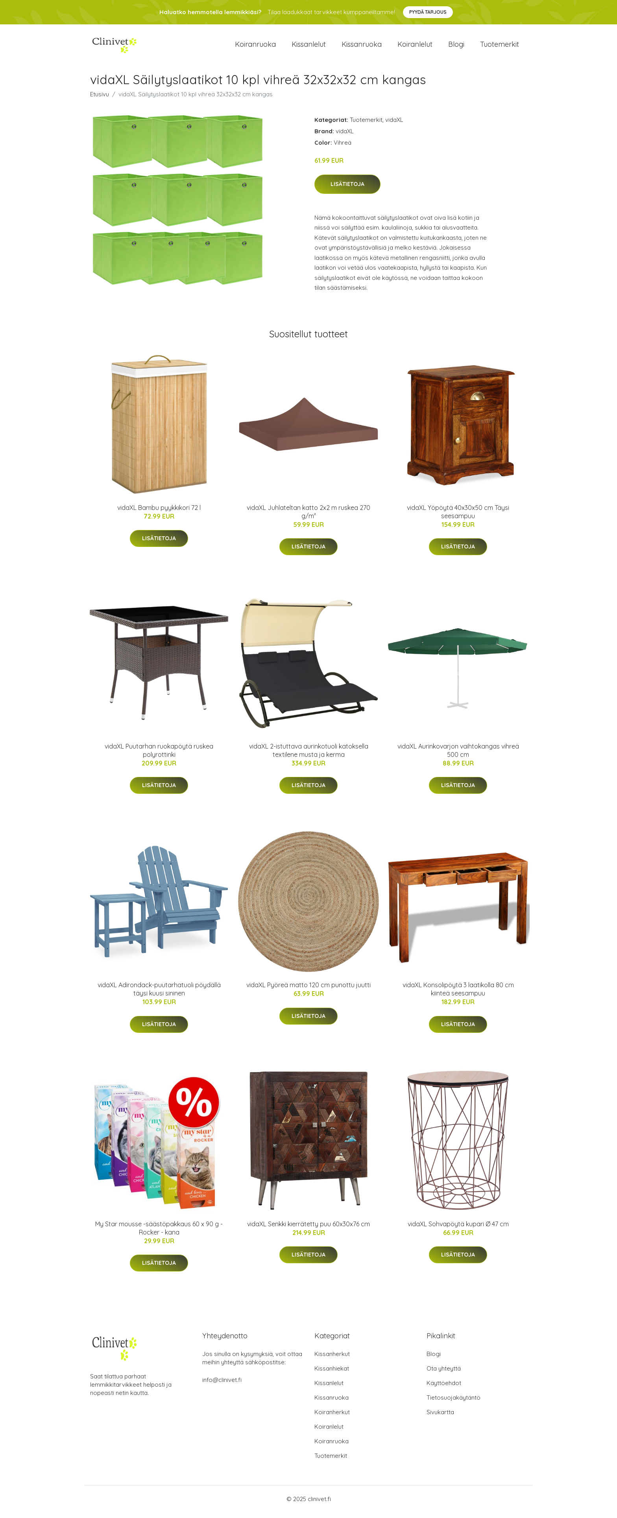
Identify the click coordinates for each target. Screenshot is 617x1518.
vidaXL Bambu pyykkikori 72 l (159, 513)
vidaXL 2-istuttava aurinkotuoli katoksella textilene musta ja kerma (308, 756)
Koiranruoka (255, 47)
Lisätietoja (347, 189)
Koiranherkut (332, 1417)
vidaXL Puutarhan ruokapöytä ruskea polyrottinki (159, 756)
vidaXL (394, 125)
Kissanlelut (309, 47)
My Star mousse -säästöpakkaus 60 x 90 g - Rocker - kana (159, 1233)
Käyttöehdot (444, 1388)
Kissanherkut (332, 1359)
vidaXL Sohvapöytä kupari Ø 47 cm (458, 1229)
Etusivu (99, 99)
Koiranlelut (414, 47)
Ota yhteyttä (444, 1374)
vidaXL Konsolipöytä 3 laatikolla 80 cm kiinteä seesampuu (458, 994)
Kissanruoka (362, 47)
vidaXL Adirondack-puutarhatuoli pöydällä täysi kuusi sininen (159, 994)
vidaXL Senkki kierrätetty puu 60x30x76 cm (308, 1229)
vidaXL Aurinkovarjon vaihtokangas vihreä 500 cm (458, 756)
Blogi (456, 47)
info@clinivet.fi (222, 1385)
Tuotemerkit (499, 47)
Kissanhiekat (331, 1374)
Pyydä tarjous (428, 12)
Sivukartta (440, 1417)
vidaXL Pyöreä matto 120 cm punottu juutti (308, 990)
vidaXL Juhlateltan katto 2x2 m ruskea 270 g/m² (308, 517)
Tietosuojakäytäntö (453, 1403)
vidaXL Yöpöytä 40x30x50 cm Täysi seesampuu (458, 517)
